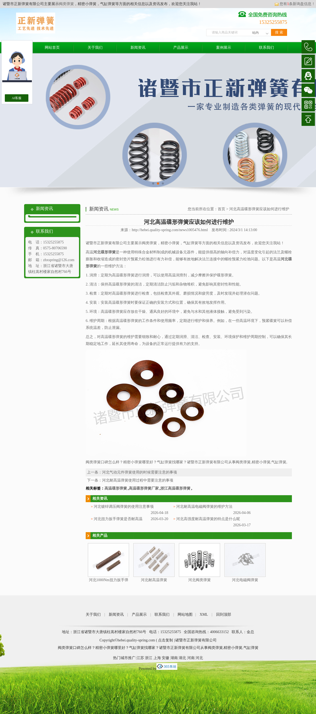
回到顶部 (223, 614)
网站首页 (52, 48)
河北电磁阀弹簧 (245, 580)
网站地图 (185, 614)
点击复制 (165, 640)
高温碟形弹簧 (115, 488)
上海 (157, 658)
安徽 (165, 658)
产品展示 (180, 48)
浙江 (148, 658)
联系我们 (266, 48)
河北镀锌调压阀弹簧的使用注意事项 (124, 507)
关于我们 (95, 48)
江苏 (140, 658)
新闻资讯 (137, 48)
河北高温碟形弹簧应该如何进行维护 (259, 209)
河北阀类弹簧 (199, 580)
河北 (199, 658)
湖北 (182, 658)
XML (204, 614)
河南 (191, 658)
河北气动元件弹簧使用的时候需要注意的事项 (139, 472)
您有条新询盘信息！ (294, 4)
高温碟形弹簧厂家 (144, 488)
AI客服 (17, 98)
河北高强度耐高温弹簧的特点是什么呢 (208, 519)
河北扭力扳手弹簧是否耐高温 (118, 519)
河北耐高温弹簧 (154, 580)
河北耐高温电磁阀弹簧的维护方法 (204, 507)
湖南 (174, 658)
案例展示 (223, 48)
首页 (221, 209)
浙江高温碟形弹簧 (175, 488)
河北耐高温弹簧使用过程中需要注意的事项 (137, 480)
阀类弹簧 (66, 4)
